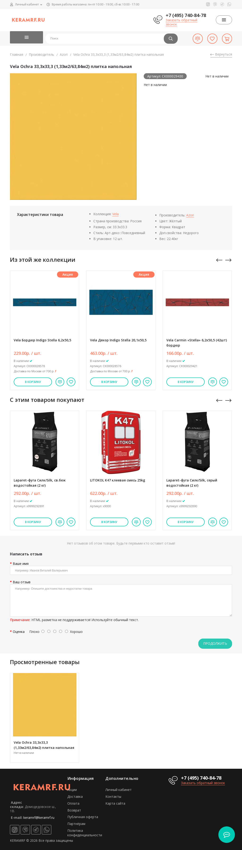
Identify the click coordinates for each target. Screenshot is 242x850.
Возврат (74, 810)
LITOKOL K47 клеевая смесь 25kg (117, 480)
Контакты (113, 796)
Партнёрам (76, 823)
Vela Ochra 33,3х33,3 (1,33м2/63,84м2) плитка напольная (44, 745)
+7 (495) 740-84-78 (186, 15)
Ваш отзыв (21, 582)
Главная (16, 54)
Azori (64, 54)
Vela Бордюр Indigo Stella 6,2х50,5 (42, 340)
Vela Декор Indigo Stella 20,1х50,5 (118, 340)
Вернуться (221, 54)
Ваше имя (21, 563)
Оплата (73, 803)
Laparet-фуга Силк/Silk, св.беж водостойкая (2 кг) (40, 483)
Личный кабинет (118, 789)
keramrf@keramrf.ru (38, 817)
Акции (72, 789)
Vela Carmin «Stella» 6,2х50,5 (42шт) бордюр (196, 343)
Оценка (19, 631)
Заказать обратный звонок (181, 22)
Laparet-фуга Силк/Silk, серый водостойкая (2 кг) (191, 483)
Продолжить (215, 643)
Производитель (41, 54)
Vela (115, 214)
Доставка (75, 796)
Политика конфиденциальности (84, 832)
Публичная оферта (82, 817)
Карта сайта (115, 803)
